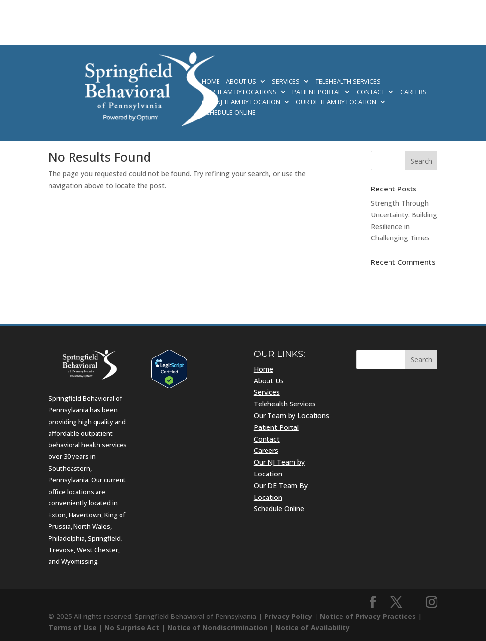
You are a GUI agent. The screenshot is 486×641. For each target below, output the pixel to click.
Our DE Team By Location (336, 102)
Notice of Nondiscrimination (217, 627)
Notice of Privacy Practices (368, 616)
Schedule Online (229, 113)
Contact (371, 92)
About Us (241, 82)
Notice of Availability (312, 627)
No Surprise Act (131, 627)
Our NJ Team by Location (241, 102)
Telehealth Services (348, 82)
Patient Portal (316, 92)
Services (286, 82)
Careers (413, 92)
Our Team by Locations (239, 92)
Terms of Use (73, 627)
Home (211, 82)
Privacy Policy (288, 616)
